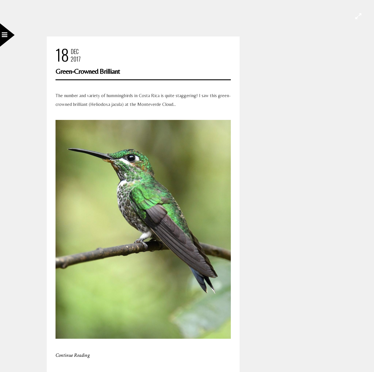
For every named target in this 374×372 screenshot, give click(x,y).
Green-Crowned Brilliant (88, 71)
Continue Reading (73, 355)
